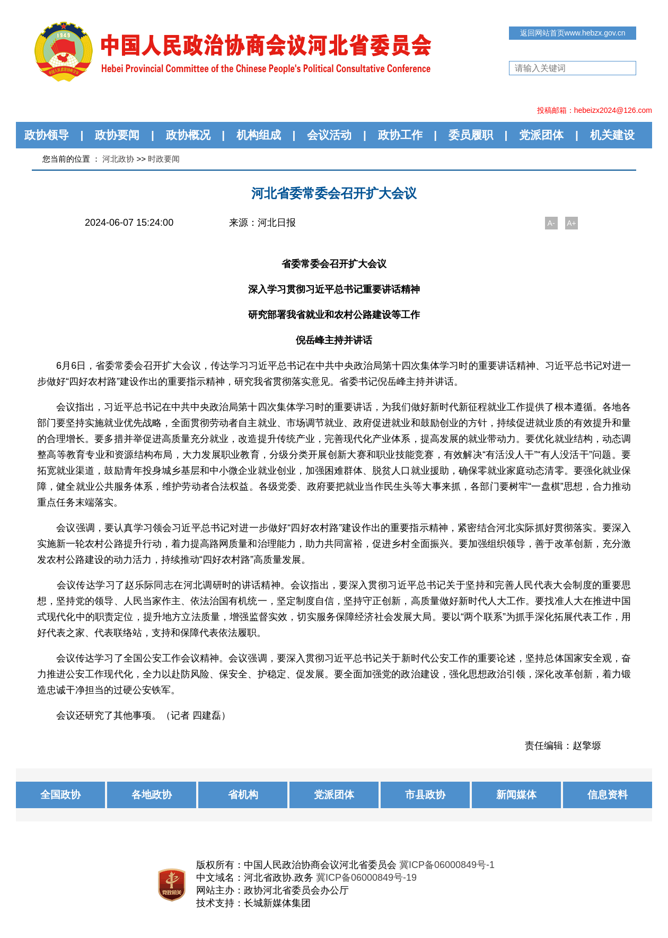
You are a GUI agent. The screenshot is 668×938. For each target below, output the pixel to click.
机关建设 (612, 135)
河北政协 (118, 158)
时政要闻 (164, 158)
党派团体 (541, 135)
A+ (571, 223)
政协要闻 (117, 135)
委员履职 (471, 135)
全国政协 (60, 794)
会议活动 (329, 135)
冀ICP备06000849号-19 (366, 877)
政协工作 (400, 135)
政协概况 (188, 135)
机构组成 (258, 135)
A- (551, 223)
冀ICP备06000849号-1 (447, 865)
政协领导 (46, 135)
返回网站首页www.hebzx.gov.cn (573, 33)
